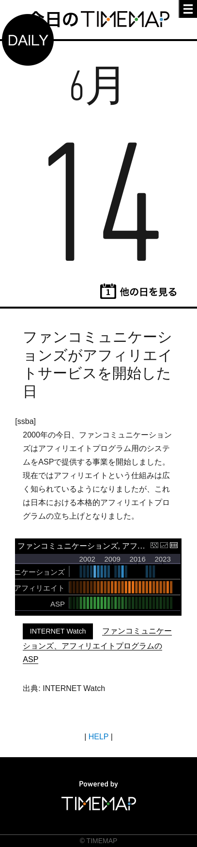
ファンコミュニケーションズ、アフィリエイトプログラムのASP (97, 645)
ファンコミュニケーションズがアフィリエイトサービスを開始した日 (98, 364)
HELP (99, 737)
